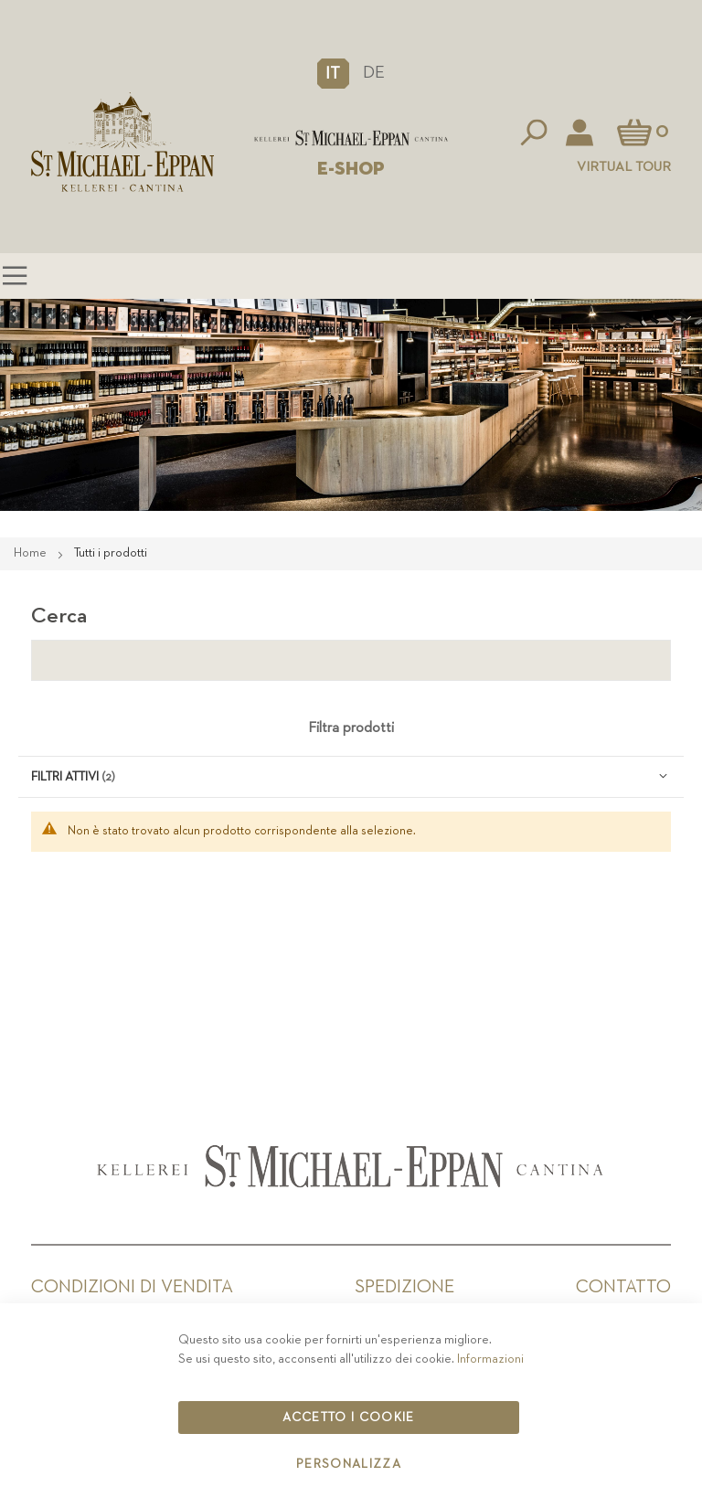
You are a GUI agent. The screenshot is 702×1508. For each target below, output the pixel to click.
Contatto (623, 1287)
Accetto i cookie (348, 1417)
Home (31, 553)
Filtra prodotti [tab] (351, 728)
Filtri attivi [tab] (65, 776)
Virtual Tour (624, 167)
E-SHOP (351, 169)
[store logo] (350, 138)
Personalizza (348, 1464)
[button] (333, 73)
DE (374, 72)
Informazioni (490, 1359)
